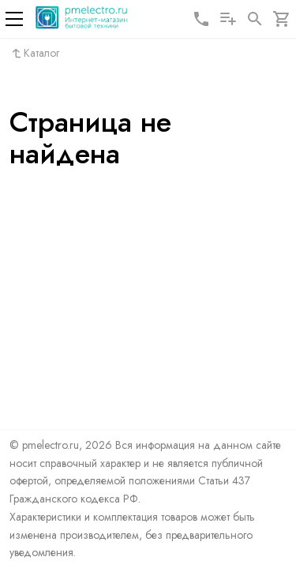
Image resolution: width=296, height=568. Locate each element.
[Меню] (14, 19)
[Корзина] (281, 18)
